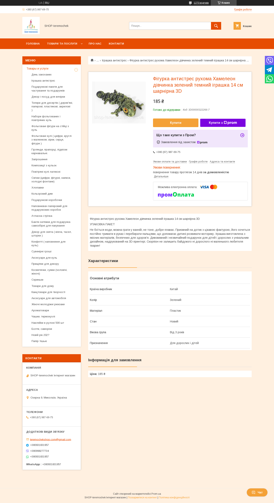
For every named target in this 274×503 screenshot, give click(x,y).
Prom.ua (156, 493)
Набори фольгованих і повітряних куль (46, 118)
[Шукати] (216, 26)
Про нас (95, 43)
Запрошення (39, 159)
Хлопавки (38, 187)
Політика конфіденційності (174, 497)
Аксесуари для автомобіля (49, 298)
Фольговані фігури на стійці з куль (50, 128)
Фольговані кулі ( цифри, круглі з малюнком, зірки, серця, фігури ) (52, 139)
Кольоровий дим (42, 193)
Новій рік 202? (40, 334)
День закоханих (42, 74)
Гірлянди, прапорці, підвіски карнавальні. (49, 151)
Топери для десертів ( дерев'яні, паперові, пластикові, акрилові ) (52, 106)
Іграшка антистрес (114, 60)
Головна (33, 43)
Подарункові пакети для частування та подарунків (48, 88)
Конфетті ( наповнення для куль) (48, 243)
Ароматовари (40, 310)
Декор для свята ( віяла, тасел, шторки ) (52, 233)
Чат (257, 492)
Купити (176, 122)
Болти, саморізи (42, 328)
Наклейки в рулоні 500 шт (48, 322)
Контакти (116, 43)
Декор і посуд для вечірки (48, 96)
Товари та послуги (62, 43)
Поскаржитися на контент (142, 497)
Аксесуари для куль (44, 257)
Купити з (223, 123)
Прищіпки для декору (45, 263)
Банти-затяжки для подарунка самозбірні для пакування (51, 223)
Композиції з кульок (44, 165)
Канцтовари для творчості (48, 292)
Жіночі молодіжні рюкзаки (48, 304)
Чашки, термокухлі (43, 316)
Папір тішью (39, 341)
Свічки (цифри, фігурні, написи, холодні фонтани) (51, 179)
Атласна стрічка (42, 215)
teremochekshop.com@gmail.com (50, 439)
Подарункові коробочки (47, 199)
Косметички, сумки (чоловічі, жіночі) (49, 271)
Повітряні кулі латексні (46, 171)
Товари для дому (43, 285)
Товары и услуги (37, 68)
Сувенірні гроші (41, 251)
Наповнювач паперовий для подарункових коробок (49, 208)
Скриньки (37, 279)
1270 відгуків (201, 2)
